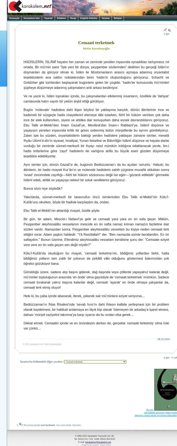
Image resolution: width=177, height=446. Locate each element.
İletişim (118, 18)
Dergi (73, 18)
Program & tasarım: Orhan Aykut (96, 445)
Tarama (105, 18)
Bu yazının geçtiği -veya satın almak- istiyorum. (50, 425)
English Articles (88, 18)
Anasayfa (14, 18)
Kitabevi (61, 18)
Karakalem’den (32, 18)
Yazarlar (48, 18)
